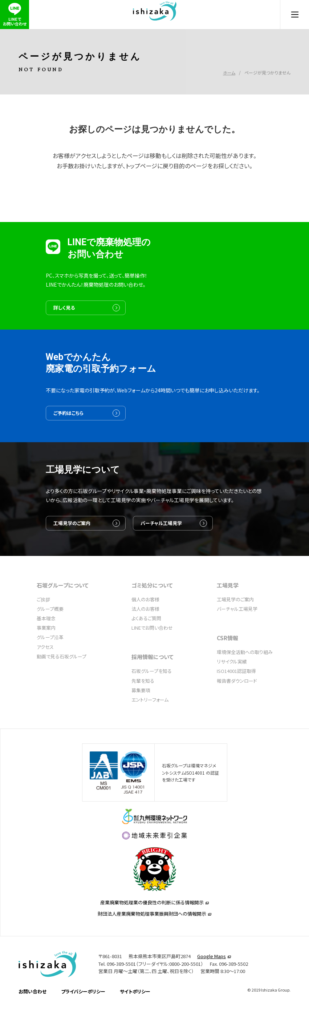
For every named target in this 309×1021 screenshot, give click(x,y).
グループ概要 (50, 628)
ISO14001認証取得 (236, 690)
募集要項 (140, 709)
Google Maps (211, 990)
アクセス (45, 666)
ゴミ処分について (152, 605)
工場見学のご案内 (77, 554)
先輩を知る (142, 700)
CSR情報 (227, 657)
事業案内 (46, 647)
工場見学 (228, 605)
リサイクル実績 (232, 681)
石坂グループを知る (151, 690)
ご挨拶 (43, 619)
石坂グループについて (63, 605)
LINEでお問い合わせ (152, 647)
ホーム (229, 62)
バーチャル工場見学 (166, 554)
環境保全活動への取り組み (245, 671)
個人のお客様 (145, 619)
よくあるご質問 (146, 637)
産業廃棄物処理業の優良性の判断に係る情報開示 (152, 935)
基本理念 (46, 637)
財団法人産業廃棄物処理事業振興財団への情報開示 (152, 946)
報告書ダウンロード (237, 700)
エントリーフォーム (149, 719)
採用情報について (152, 676)
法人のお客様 (145, 628)
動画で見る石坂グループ (61, 676)
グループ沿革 (50, 656)
